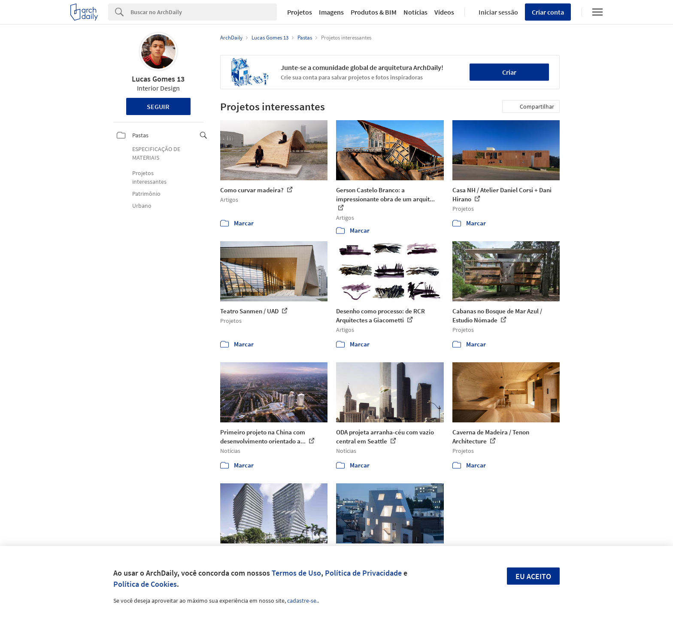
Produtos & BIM (374, 12)
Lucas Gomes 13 (158, 79)
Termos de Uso (296, 573)
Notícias (415, 12)
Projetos (299, 12)
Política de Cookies (145, 584)
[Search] (203, 12)
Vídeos (444, 12)
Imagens (331, 12)
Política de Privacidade (363, 573)
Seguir (158, 106)
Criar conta (548, 12)
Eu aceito (533, 576)
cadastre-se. (302, 600)
